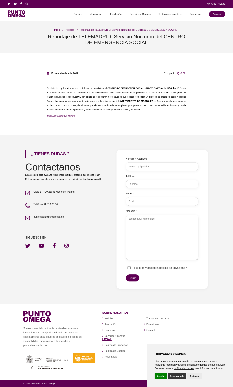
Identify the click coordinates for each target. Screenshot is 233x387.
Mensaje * (131, 211)
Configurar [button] (194, 376)
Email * (130, 193)
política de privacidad (172, 267)
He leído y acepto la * (160, 267)
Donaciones (195, 14)
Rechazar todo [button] (177, 376)
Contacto (217, 14)
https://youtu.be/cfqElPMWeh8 (61, 115)
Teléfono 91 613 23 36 (45, 204)
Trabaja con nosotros (170, 14)
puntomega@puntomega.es (48, 216)
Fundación (116, 14)
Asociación (96, 14)
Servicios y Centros (140, 14)
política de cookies (184, 368)
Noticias (78, 14)
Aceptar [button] (161, 376)
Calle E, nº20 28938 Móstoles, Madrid (53, 191)
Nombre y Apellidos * (137, 158)
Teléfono (130, 176)
